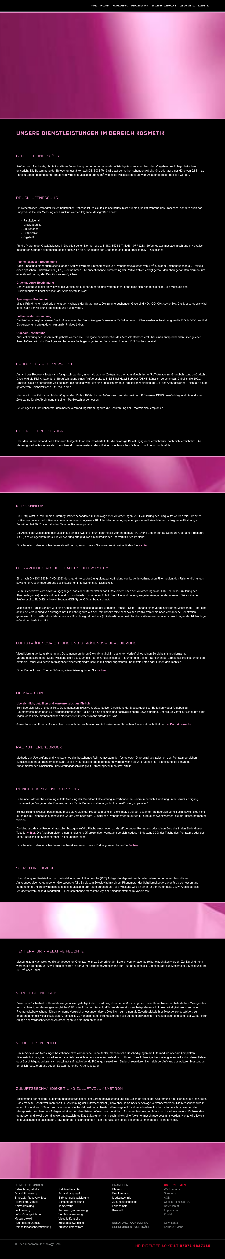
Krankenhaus (120, 1200)
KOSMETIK (203, 12)
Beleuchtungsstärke (27, 1196)
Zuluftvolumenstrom (71, 1233)
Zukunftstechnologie (124, 1208)
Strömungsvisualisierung (74, 1204)
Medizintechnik (121, 1204)
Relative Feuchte (69, 1196)
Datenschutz (172, 1212)
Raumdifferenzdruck (27, 1229)
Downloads (171, 1229)
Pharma (117, 1196)
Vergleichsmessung (71, 1221)
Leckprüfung (22, 1217)
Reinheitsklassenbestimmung (33, 1233)
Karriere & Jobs (173, 1233)
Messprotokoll (23, 1225)
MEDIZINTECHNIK (139, 12)
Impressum (171, 1217)
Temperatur (66, 1212)
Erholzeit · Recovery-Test (30, 1204)
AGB (167, 1204)
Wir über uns (172, 1196)
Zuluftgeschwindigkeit (72, 1229)
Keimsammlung (24, 1212)
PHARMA (104, 12)
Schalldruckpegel (69, 1200)
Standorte (170, 1200)
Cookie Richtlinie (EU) (177, 1208)
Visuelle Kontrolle (69, 1225)
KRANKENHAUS (120, 12)
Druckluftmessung (26, 1200)
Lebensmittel (120, 1212)
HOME (94, 12)
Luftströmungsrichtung (28, 1221)
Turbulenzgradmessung (73, 1217)
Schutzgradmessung (71, 1208)
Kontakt (168, 1221)
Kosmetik (118, 1217)
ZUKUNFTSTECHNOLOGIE (164, 12)
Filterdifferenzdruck (26, 1208)
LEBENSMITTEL (187, 12)
